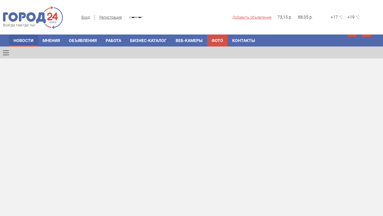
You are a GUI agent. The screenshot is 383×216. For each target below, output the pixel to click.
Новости (23, 40)
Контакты (243, 40)
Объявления (83, 40)
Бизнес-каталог (148, 40)
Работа (113, 40)
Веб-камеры (189, 40)
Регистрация (110, 17)
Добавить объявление (251, 17)
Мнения (51, 40)
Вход (85, 17)
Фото (217, 40)
